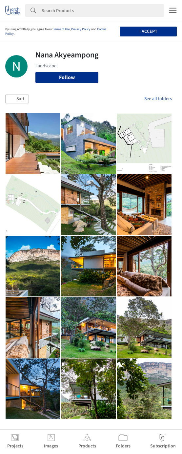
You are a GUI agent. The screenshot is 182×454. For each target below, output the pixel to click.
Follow (67, 77)
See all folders (158, 99)
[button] (17, 99)
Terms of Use (61, 29)
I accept (148, 31)
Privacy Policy (81, 29)
